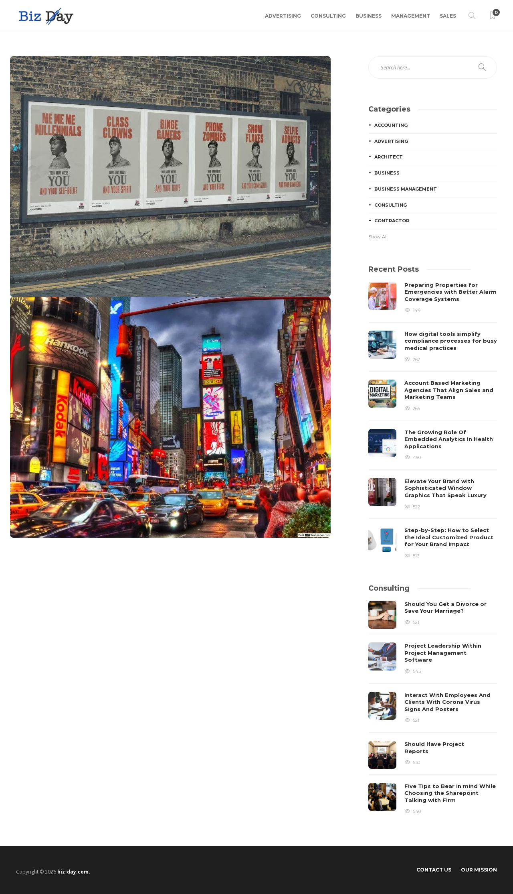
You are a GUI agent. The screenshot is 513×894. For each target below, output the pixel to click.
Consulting (328, 16)
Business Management (405, 189)
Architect (388, 157)
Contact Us (433, 870)
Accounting (391, 125)
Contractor (391, 221)
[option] (432, 421)
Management (410, 16)
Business (368, 16)
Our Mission (479, 870)
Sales (448, 16)
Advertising (283, 16)
